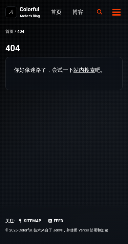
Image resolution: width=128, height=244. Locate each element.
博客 (77, 12)
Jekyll (58, 230)
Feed (55, 221)
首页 (56, 12)
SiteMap (29, 221)
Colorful (30, 12)
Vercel (84, 230)
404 (12, 48)
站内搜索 (84, 70)
